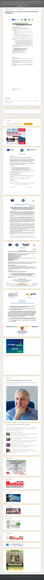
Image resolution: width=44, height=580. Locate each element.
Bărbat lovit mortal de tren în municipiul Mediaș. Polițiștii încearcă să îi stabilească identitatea (21, 426)
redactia (21, 8)
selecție (35, 100)
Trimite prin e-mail (10, 102)
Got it (25, 6)
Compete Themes (15, 578)
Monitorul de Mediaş (26, 576)
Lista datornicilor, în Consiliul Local (17, 431)
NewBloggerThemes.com (31, 578)
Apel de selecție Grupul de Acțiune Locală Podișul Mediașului (21, 12)
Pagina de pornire (21, 107)
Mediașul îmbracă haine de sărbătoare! (17, 443)
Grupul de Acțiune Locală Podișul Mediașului (20, 100)
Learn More (20, 6)
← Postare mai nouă (7, 107)
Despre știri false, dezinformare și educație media (18, 379)
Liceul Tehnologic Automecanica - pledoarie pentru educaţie (21, 448)
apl (7, 100)
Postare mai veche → (36, 107)
